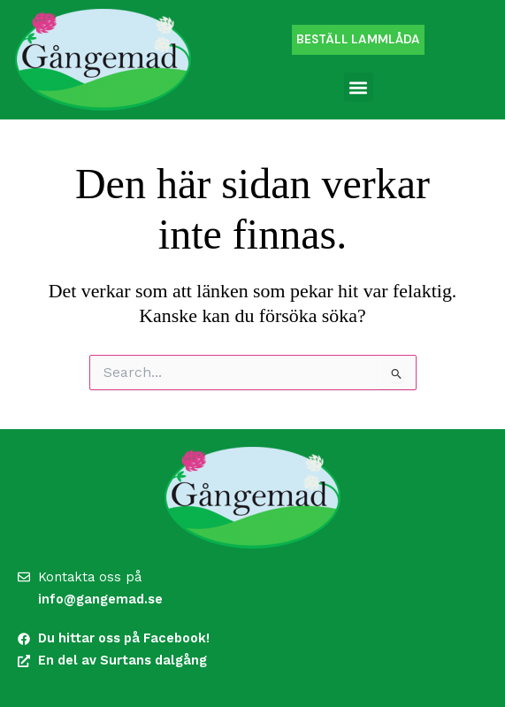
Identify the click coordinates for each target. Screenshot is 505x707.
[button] (358, 87)
